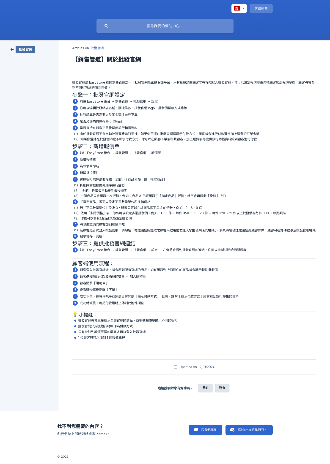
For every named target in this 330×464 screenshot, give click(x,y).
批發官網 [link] (97, 48)
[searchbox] (165, 26)
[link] (23, 49)
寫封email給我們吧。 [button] (252, 429)
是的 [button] (205, 388)
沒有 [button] (222, 388)
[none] (239, 8)
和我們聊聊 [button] (208, 429)
